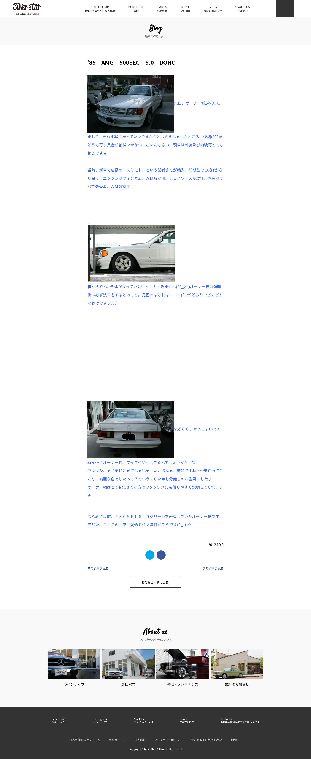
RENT (185, 9)
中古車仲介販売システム (84, 740)
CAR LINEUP (100, 9)
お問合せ (236, 740)
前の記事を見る (98, 568)
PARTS (162, 9)
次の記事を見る (213, 568)
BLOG (213, 9)
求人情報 (140, 740)
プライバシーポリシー (168, 740)
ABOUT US (242, 9)
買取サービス (117, 740)
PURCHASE (136, 9)
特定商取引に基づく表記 (206, 740)
